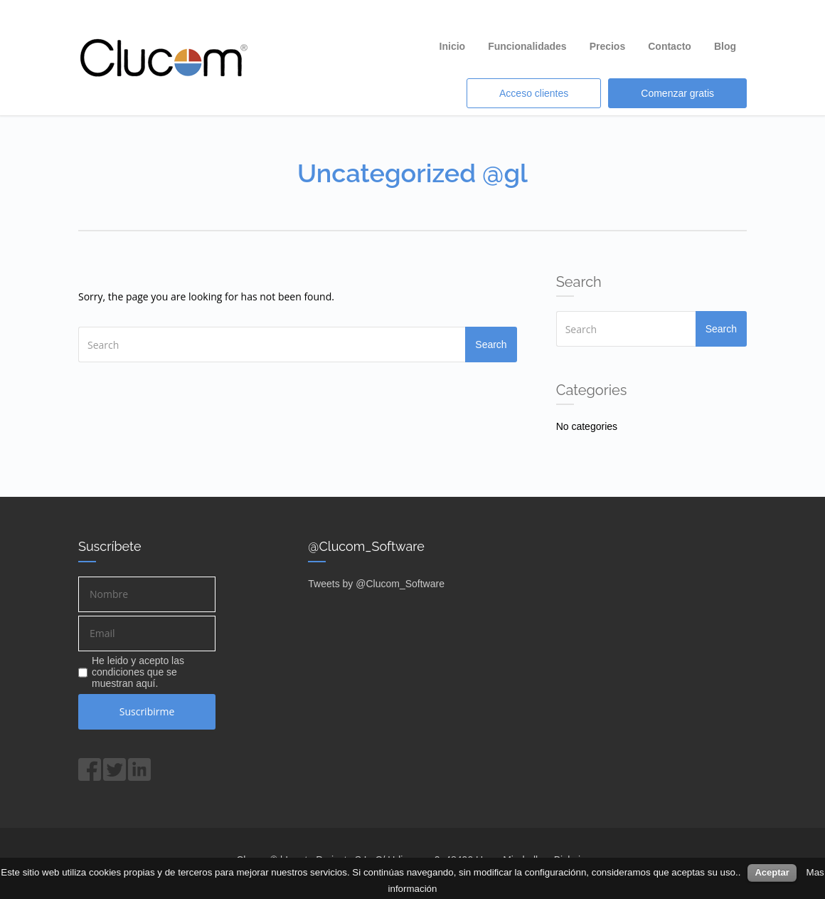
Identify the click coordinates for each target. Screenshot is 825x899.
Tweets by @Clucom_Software (376, 583)
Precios (608, 46)
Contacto (669, 46)
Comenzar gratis (677, 93)
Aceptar (772, 872)
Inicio (453, 46)
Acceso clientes (533, 93)
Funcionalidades (527, 46)
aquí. (147, 683)
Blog (725, 46)
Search (490, 344)
